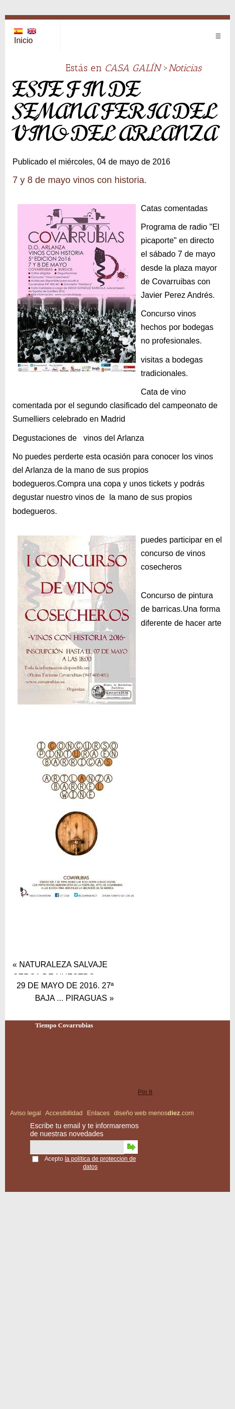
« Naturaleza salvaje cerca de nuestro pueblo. (60, 966)
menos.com (171, 1113)
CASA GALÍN (132, 68)
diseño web (130, 1113)
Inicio (23, 40)
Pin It (145, 1092)
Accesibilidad (64, 1113)
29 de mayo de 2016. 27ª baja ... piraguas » (65, 987)
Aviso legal (25, 1113)
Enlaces (98, 1113)
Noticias (184, 68)
